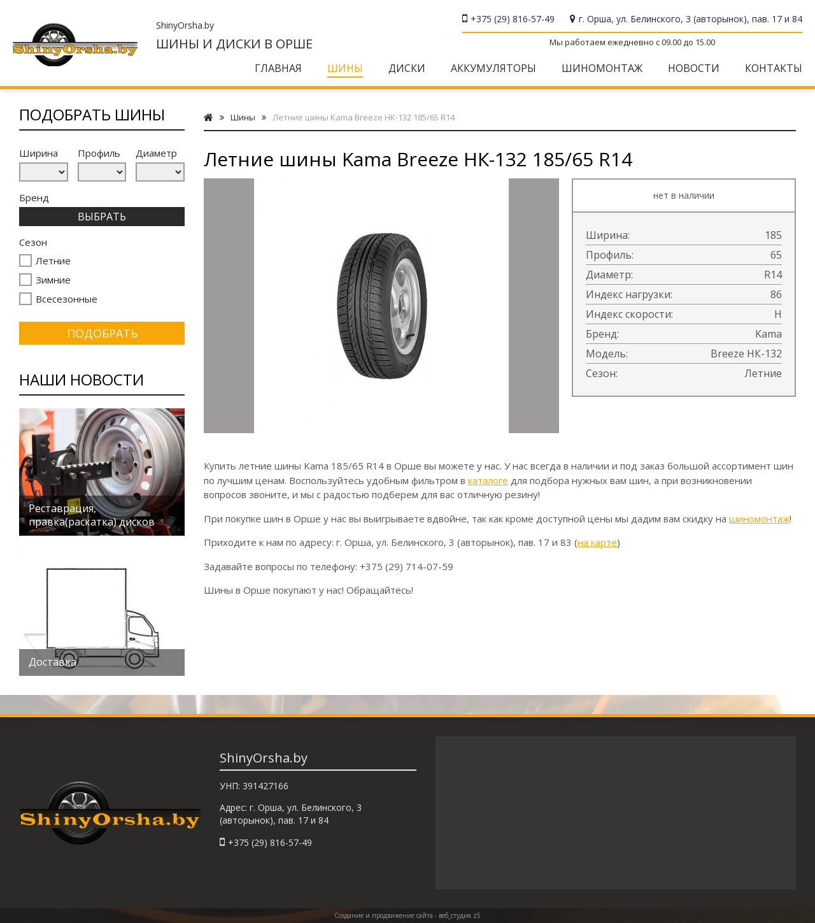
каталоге (488, 480)
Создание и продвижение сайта (383, 915)
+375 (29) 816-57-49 (513, 19)
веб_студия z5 (460, 915)
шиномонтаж (759, 518)
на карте (597, 542)
